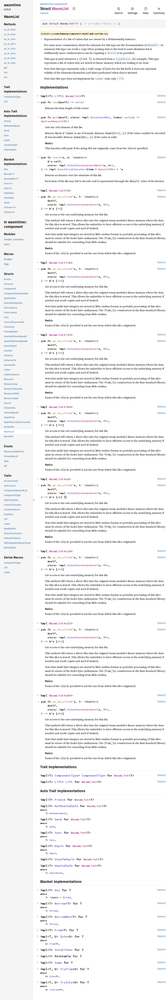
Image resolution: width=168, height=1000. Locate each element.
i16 (68, 263)
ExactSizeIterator (71, 169)
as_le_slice (61, 196)
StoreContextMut (87, 165)
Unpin (59, 846)
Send (58, 819)
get (54, 117)
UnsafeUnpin (64, 859)
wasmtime (46, 4)
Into (70, 165)
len (54, 102)
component (60, 4)
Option (46, 121)
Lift (58, 96)
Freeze (60, 800)
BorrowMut (63, 917)
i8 (67, 190)
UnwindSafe (64, 866)
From (58, 930)
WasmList (72, 96)
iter (55, 157)
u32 (68, 623)
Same (58, 963)
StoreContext (85, 204)
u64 (68, 695)
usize (79, 102)
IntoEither (64, 950)
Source (44, 13)
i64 (68, 407)
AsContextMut (100, 117)
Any (57, 890)
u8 (67, 479)
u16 (68, 551)
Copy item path (74, 8)
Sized (67, 897)
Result (57, 121)
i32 (68, 335)
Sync (58, 833)
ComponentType (66, 775)
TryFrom (66, 969)
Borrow (60, 903)
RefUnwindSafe (66, 806)
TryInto (66, 982)
